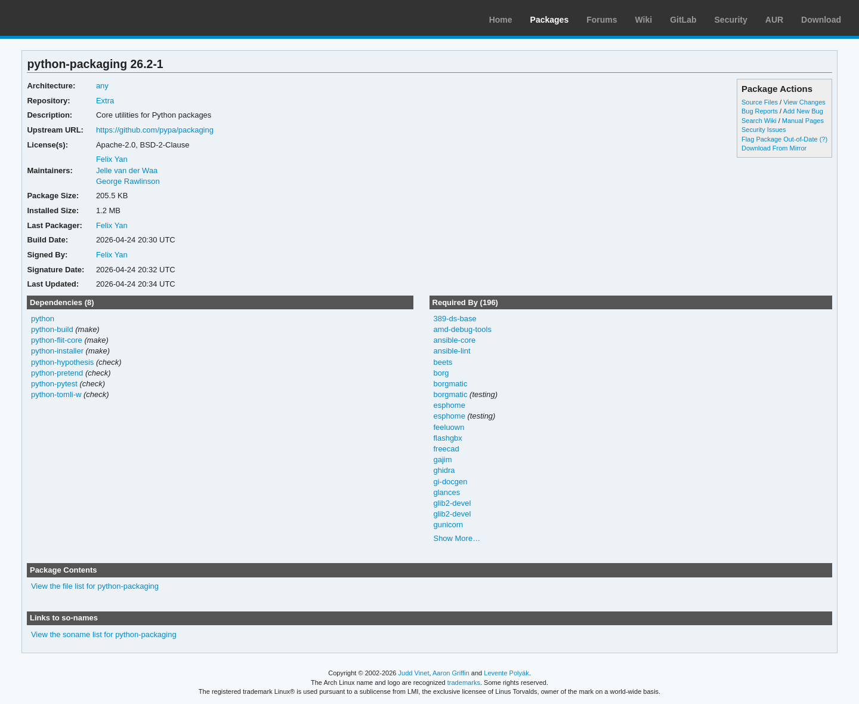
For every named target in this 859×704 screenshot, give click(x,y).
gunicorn (448, 524)
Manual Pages (803, 120)
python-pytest (54, 383)
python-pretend (57, 372)
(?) (823, 139)
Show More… (456, 538)
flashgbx (447, 438)
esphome (449, 405)
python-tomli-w (56, 394)
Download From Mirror (774, 148)
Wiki (644, 19)
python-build (52, 329)
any (102, 85)
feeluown (448, 427)
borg (441, 372)
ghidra (444, 470)
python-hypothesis (62, 362)
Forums (601, 19)
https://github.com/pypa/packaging (155, 129)
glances (446, 492)
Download (821, 19)
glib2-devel (452, 503)
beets (442, 362)
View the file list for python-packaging (95, 586)
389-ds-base (454, 318)
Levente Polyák (506, 673)
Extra (105, 100)
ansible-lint (451, 350)
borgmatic (450, 383)
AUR (774, 19)
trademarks (463, 682)
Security (731, 19)
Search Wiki (759, 120)
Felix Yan (112, 159)
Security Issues (763, 129)
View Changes (804, 102)
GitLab (683, 19)
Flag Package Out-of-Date (779, 139)
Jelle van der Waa (126, 170)
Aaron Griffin (450, 673)
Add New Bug (803, 111)
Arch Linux (65, 18)
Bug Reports (759, 111)
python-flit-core (56, 340)
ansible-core (454, 340)
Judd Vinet (414, 673)
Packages (549, 19)
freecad (446, 448)
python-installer (57, 350)
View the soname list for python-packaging (104, 634)
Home (500, 19)
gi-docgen (450, 481)
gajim (442, 459)
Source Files (759, 102)
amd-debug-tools (462, 329)
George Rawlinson (128, 181)
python (42, 318)
